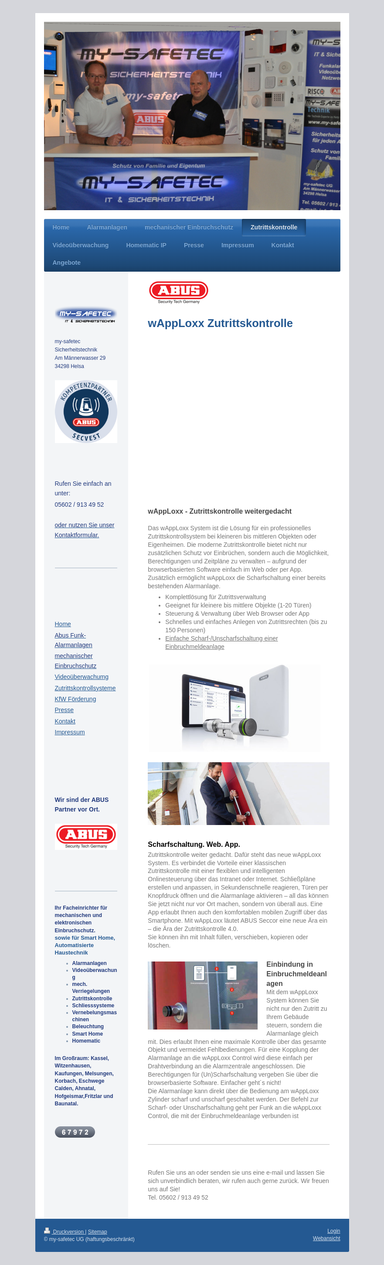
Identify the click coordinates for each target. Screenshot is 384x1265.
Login (333, 1231)
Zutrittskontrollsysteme (85, 688)
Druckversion (64, 1232)
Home (63, 624)
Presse (64, 709)
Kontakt (65, 721)
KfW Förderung (75, 699)
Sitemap (97, 1232)
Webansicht (326, 1238)
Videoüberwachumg (82, 676)
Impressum (70, 732)
